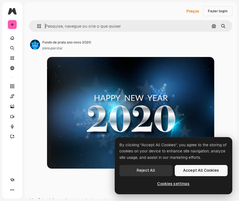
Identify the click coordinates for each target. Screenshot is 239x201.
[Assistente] (12, 136)
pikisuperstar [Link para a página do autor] (52, 48)
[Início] (12, 38)
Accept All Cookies (201, 170)
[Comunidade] (12, 68)
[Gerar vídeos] (12, 116)
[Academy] (12, 179)
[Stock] (12, 58)
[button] (37, 26)
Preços (192, 11)
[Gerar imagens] (12, 106)
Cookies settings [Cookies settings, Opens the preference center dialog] (173, 183)
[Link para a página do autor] (35, 45)
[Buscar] (12, 48)
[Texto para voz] (12, 126)
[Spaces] (12, 96)
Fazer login (218, 11)
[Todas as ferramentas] (12, 86)
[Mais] (12, 189)
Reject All (146, 170)
